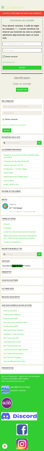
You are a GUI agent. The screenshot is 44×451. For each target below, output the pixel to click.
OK (39, 143)
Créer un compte (7, 125)
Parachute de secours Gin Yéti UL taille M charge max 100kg (21, 156)
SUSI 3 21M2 (8, 173)
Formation (7, 228)
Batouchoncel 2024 (11, 319)
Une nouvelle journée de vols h (15, 361)
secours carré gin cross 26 (13, 165)
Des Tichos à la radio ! (11, 338)
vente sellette (9, 181)
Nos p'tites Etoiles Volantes (13, 330)
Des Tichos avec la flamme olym (15, 322)
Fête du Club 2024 (10, 311)
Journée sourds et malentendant (16, 350)
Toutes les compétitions (12, 242)
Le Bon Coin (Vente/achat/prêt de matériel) (20, 232)
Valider (22, 68)
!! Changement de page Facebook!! (16, 161)
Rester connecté (10, 56)
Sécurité (7, 224)
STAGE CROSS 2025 (11, 185)
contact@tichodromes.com (15, 381)
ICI (16, 29)
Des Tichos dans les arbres (13, 353)
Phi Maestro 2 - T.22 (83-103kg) (15, 169)
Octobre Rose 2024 (11, 326)
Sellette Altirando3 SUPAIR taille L (16, 177)
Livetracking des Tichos (12, 342)
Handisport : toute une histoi (14, 334)
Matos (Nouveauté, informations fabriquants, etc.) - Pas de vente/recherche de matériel (20, 237)
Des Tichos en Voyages (12, 357)
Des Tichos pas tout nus (12, 346)
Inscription (22, 90)
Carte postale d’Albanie (12, 315)
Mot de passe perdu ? (8, 62)
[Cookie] (4, 446)
